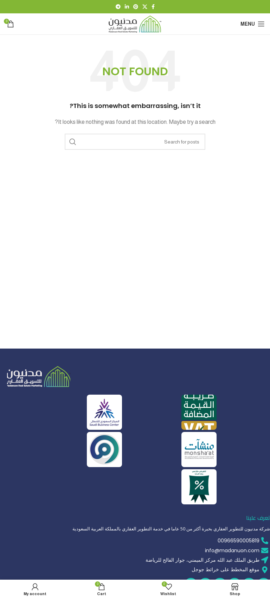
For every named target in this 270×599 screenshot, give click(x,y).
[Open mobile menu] (252, 24)
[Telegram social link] (118, 6)
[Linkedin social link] (127, 6)
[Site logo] (135, 23)
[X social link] (144, 6)
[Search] (135, 142)
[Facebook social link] (153, 6)
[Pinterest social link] (135, 6)
